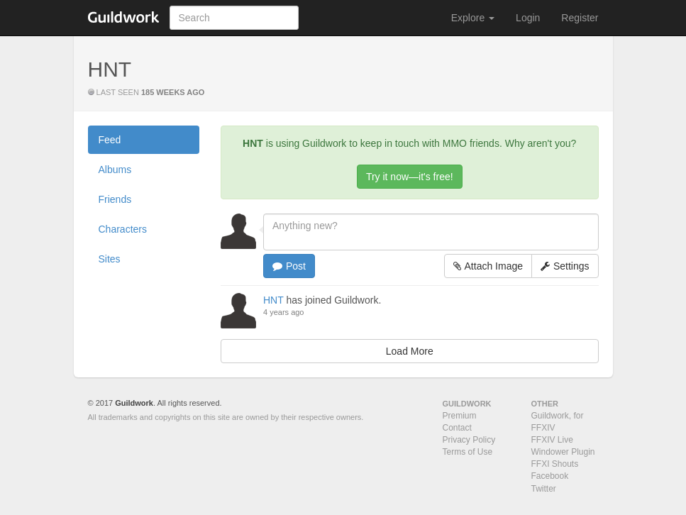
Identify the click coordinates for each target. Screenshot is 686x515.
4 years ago (283, 312)
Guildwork (134, 403)
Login (528, 17)
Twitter (543, 489)
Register (579, 17)
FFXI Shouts (555, 464)
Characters (123, 229)
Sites (110, 259)
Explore (472, 17)
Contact (457, 428)
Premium (460, 416)
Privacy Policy (469, 440)
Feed (110, 139)
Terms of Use (468, 452)
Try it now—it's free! (409, 176)
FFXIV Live (552, 440)
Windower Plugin (563, 452)
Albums (115, 169)
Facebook (550, 476)
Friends (115, 199)
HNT (273, 300)
